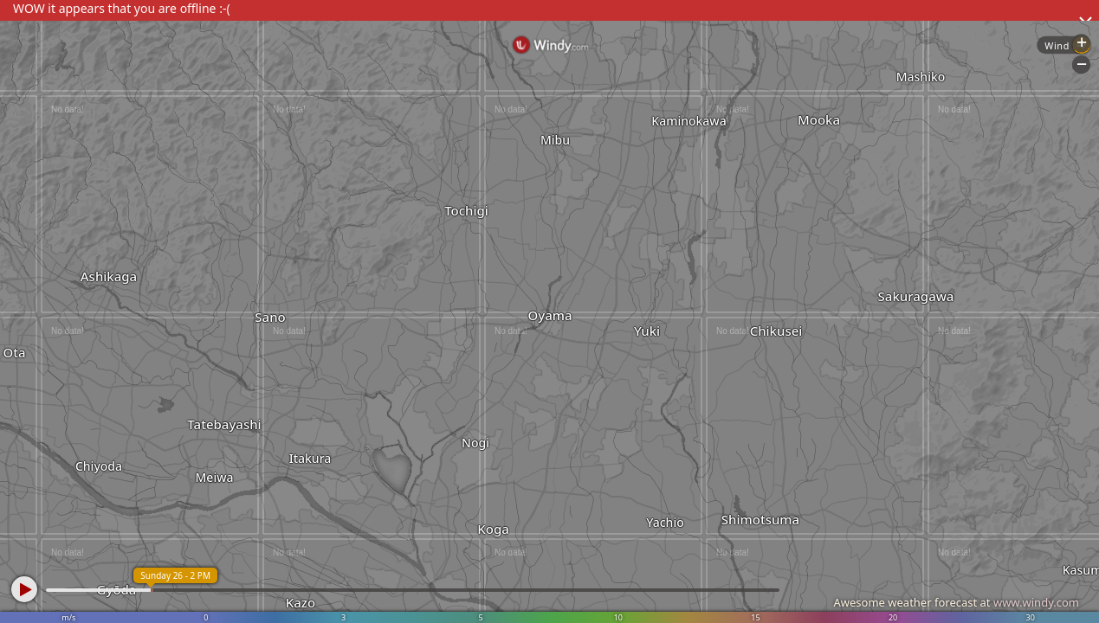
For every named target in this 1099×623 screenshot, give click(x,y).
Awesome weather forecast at (956, 602)
